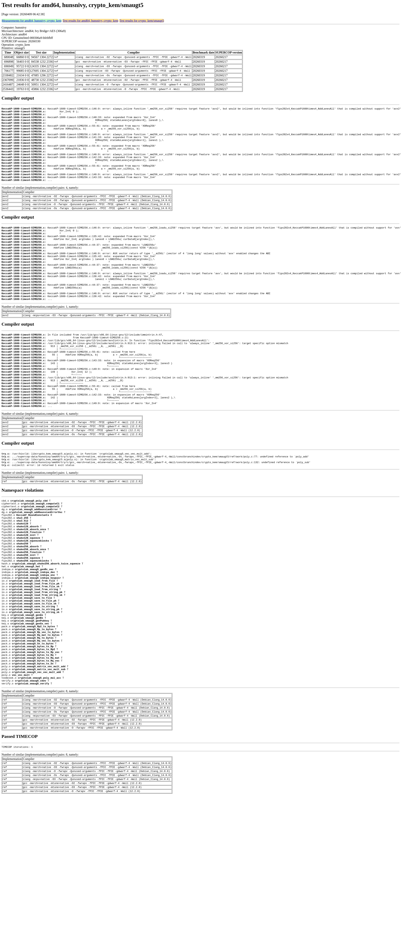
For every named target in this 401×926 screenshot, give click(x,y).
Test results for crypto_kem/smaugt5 (141, 20)
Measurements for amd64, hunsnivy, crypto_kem (32, 20)
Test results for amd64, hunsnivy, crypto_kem (90, 20)
